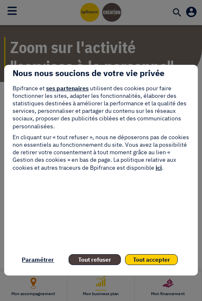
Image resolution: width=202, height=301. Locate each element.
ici (159, 167)
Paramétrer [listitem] (38, 259)
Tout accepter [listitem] (151, 259)
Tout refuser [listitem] (94, 259)
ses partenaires (67, 88)
